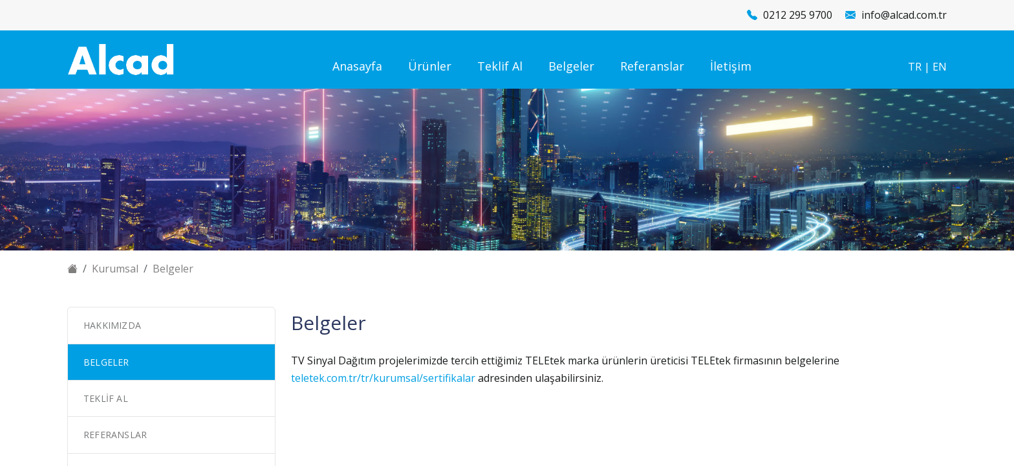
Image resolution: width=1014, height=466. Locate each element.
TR (915, 67)
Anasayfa (357, 66)
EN (940, 67)
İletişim (730, 66)
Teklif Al (500, 66)
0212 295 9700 (797, 15)
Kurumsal (115, 268)
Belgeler (571, 66)
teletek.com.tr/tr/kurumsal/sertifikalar (383, 378)
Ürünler (429, 66)
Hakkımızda (112, 325)
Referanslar (652, 66)
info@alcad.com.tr (904, 15)
